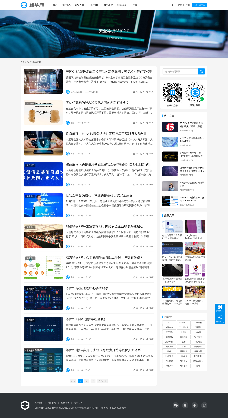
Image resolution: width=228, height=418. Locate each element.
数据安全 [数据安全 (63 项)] (198, 346)
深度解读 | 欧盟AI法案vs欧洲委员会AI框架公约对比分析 (192, 171)
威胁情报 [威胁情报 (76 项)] (169, 337)
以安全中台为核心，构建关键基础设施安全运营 (99, 195)
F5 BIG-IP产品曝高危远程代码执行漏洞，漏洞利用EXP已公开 (192, 126)
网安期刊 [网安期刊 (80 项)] (198, 356)
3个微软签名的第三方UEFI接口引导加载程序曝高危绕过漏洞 (192, 156)
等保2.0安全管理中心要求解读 (87, 288)
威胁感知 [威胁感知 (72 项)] (183, 337)
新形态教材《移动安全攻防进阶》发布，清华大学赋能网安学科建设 (195, 280)
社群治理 (121, 5)
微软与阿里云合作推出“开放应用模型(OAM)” (172, 237)
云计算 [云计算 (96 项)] (198, 327)
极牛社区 (95, 5)
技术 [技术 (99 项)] (184, 342)
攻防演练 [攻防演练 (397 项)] (169, 346)
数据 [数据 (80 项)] (184, 346)
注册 (187, 5)
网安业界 (66, 5)
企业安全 (30, 103)
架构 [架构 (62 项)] (169, 351)
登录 (180, 5)
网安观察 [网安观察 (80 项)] (169, 361)
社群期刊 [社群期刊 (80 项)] (169, 356)
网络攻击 (30, 196)
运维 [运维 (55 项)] (198, 366)
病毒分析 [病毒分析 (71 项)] (198, 351)
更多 (135, 5)
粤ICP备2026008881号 (114, 408)
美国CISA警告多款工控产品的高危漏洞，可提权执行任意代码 (109, 71)
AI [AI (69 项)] (169, 322)
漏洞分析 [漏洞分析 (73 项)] (183, 351)
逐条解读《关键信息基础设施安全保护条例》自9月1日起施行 (109, 164)
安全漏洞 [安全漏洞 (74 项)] (198, 337)
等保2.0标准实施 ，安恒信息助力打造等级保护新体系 (103, 350)
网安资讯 (30, 72)
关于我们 (39, 402)
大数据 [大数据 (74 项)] (198, 332)
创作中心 (200, 5)
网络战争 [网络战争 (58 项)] (169, 366)
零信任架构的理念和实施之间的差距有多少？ (97, 102)
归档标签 (65, 402)
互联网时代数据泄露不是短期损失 (172, 280)
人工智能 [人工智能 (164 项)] (169, 332)
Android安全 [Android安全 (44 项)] (184, 322)
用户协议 (52, 402)
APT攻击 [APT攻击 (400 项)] (169, 327)
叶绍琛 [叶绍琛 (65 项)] (184, 332)
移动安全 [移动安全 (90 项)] (183, 356)
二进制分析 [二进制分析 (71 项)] (183, 327)
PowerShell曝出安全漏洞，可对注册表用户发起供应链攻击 (172, 258)
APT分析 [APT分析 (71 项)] (198, 322)
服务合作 (78, 402)
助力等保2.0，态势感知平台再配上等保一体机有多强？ (104, 257)
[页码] (105, 381)
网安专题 (79, 5)
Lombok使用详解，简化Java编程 (194, 302)
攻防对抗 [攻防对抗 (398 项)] (198, 342)
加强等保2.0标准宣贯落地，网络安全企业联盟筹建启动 (104, 226)
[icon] (176, 405)
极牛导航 (108, 5)
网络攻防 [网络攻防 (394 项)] (183, 366)
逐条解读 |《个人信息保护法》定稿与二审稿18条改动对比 (106, 133)
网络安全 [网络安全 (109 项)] (183, 361)
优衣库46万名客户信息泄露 (195, 258)
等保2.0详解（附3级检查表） (86, 319)
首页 (55, 5)
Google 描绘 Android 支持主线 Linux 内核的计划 (193, 237)
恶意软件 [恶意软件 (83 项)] (169, 342)
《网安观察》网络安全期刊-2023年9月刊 (172, 302)
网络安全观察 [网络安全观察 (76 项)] (199, 361)
